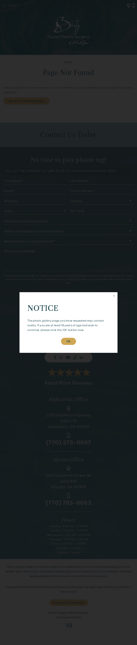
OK (68, 341)
